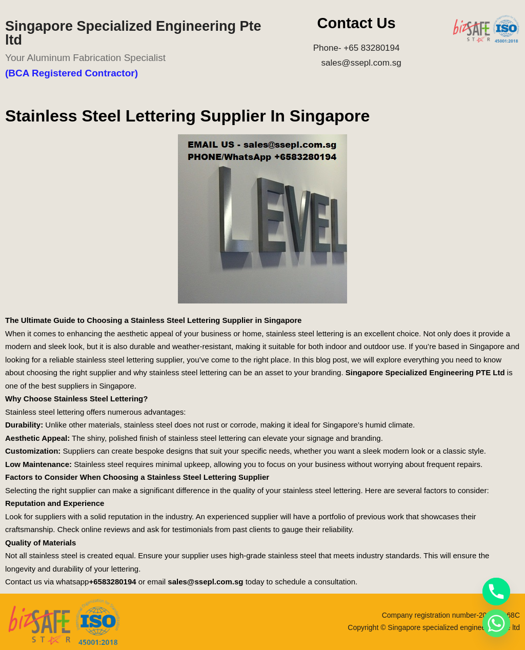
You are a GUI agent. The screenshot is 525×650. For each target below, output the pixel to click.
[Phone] (496, 591)
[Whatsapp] (496, 623)
